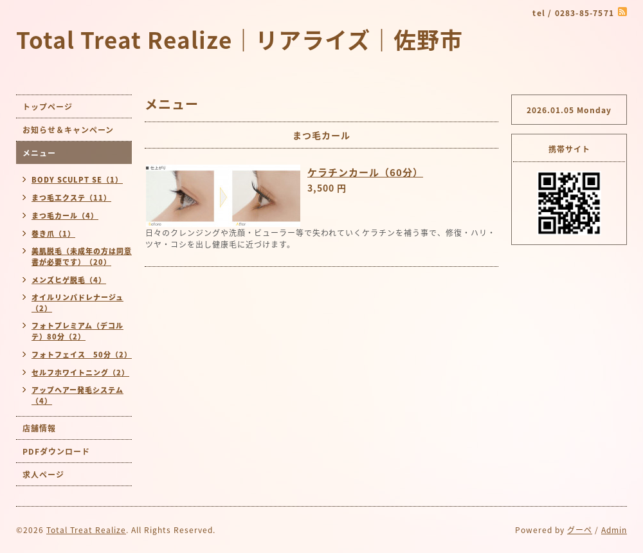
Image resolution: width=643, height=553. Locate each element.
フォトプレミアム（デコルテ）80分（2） (77, 331)
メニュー (39, 153)
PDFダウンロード (56, 451)
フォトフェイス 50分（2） (82, 354)
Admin (614, 530)
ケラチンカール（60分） (365, 172)
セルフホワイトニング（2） (80, 372)
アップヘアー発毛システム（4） (77, 395)
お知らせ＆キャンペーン (68, 130)
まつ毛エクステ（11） (71, 197)
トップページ (48, 107)
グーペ (579, 530)
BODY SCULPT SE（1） (77, 179)
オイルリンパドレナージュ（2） (77, 303)
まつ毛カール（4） (65, 215)
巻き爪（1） (53, 233)
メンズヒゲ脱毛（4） (69, 280)
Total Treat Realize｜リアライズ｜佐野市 (239, 39)
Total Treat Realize (86, 530)
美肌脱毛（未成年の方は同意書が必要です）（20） (82, 256)
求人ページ (43, 474)
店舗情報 (39, 428)
